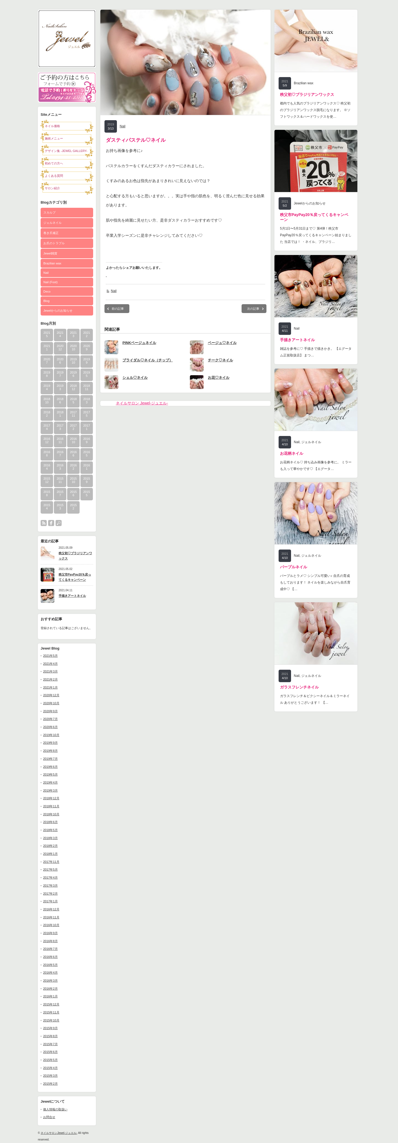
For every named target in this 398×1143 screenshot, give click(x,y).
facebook (51, 523)
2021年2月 (50, 679)
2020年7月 (50, 719)
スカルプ (49, 212)
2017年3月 (50, 885)
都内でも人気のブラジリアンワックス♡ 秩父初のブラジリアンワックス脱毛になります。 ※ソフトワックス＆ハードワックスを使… (315, 110)
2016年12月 (51, 909)
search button (59, 523)
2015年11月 (51, 1012)
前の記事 (118, 308)
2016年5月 (50, 964)
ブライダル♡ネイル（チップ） (147, 360)
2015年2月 (50, 1083)
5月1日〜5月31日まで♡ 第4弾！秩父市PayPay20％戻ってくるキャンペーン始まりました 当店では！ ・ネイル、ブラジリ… (316, 235)
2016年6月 (50, 956)
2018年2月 (50, 845)
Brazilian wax (52, 263)
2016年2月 (50, 988)
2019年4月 (50, 782)
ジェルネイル (52, 222)
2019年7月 (50, 758)
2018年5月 (50, 830)
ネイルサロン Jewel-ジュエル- (142, 403)
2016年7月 (50, 948)
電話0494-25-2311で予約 (67, 95)
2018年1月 (50, 853)
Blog (46, 301)
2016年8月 (50, 941)
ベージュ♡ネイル (222, 343)
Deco (47, 291)
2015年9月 (50, 1028)
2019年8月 (50, 750)
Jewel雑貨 (50, 253)
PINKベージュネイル (139, 343)
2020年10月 (51, 703)
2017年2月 (50, 893)
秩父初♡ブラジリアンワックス (75, 555)
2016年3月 (50, 980)
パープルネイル (293, 567)
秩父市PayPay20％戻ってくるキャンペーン (75, 577)
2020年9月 (50, 711)
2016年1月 (50, 996)
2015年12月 (51, 1004)
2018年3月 (50, 838)
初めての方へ (54, 163)
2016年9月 (50, 933)
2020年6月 (50, 727)
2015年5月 (50, 1059)
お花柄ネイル (291, 453)
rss (44, 523)
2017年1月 (50, 901)
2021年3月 (50, 671)
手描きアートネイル (72, 595)
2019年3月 (50, 790)
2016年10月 (51, 925)
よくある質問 (54, 175)
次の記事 (253, 308)
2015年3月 (50, 1075)
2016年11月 (51, 917)
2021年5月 (50, 655)
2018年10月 (51, 814)
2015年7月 (50, 1044)
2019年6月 (50, 766)
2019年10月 (51, 735)
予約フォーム (67, 79)
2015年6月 (50, 1051)
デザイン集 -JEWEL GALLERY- (66, 151)
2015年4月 (50, 1068)
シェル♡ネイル (135, 377)
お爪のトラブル (54, 243)
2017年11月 (51, 861)
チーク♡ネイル (220, 360)
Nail (46, 272)
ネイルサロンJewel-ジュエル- (59, 1132)
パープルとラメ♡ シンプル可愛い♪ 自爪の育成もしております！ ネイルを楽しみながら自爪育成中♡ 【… (315, 582)
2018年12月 (51, 798)
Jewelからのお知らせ (57, 310)
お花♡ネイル (218, 377)
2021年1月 (50, 687)
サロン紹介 (52, 188)
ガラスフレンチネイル (299, 687)
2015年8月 (50, 1036)
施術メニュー (54, 138)
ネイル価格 (52, 126)
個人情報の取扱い (55, 1109)
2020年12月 (51, 695)
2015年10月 (51, 1020)
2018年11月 (51, 806)
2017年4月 (50, 877)
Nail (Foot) (50, 282)
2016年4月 (50, 972)
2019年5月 (50, 774)
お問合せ (49, 1117)
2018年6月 (50, 822)
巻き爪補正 (51, 233)
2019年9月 (50, 742)
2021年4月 (50, 663)
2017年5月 (50, 869)
